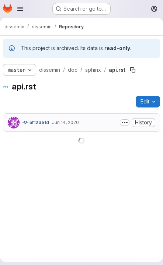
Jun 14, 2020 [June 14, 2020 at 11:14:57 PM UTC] (65, 122)
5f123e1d (35, 122)
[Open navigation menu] (20, 9)
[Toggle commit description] (124, 122)
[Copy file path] (133, 70)
